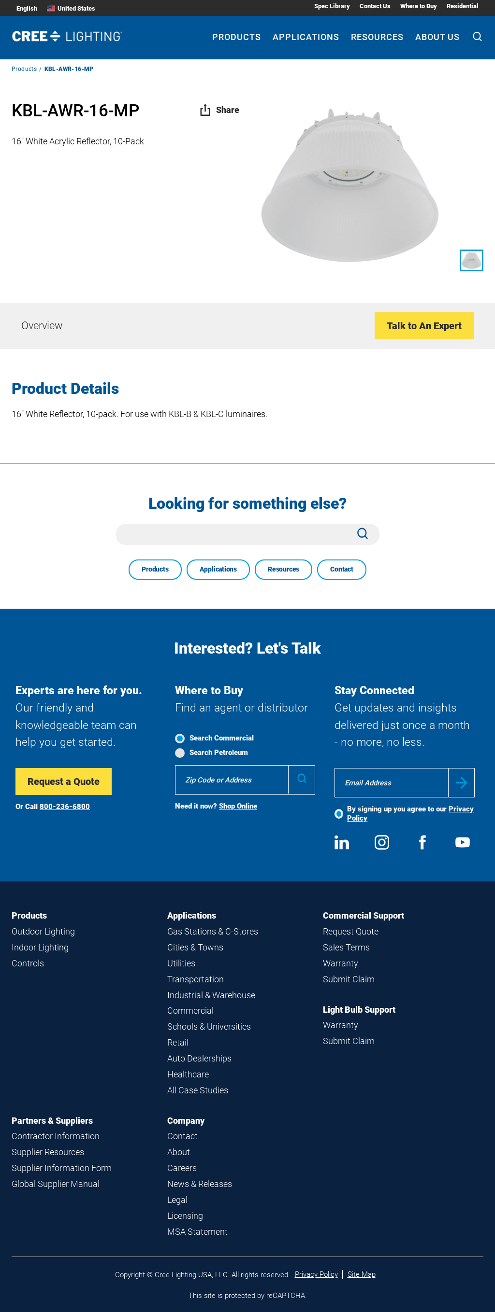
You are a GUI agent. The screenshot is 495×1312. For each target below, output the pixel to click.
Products (24, 69)
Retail (178, 1042)
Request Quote (351, 931)
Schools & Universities (209, 1026)
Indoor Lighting (40, 947)
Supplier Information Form (62, 1168)
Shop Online (238, 806)
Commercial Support (363, 915)
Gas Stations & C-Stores (212, 931)
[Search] (477, 37)
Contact (341, 569)
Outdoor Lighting (43, 931)
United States (71, 8)
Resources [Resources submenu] (377, 37)
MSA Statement (197, 1232)
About (178, 1152)
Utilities (181, 963)
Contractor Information (56, 1136)
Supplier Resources (48, 1152)
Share (219, 110)
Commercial (190, 1010)
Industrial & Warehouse (211, 995)
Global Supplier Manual (56, 1184)
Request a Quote (64, 781)
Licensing (185, 1216)
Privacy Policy (316, 1274)
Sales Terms (346, 947)
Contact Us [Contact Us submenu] (375, 6)
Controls (28, 963)
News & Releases (199, 1184)
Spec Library (332, 6)
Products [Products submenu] (236, 37)
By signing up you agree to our (410, 814)
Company (185, 1121)
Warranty (340, 963)
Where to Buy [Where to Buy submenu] (418, 6)
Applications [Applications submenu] (306, 37)
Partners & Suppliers (52, 1121)
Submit (461, 782)
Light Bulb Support (359, 1010)
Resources (283, 569)
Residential (463, 6)
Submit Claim (349, 979)
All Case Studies (197, 1090)
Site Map (362, 1274)
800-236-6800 (65, 806)
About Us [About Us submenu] (437, 37)
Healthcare (188, 1074)
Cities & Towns (195, 947)
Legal (177, 1200)
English (26, 8)
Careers (182, 1168)
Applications (218, 569)
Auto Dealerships (199, 1058)
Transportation (195, 979)
